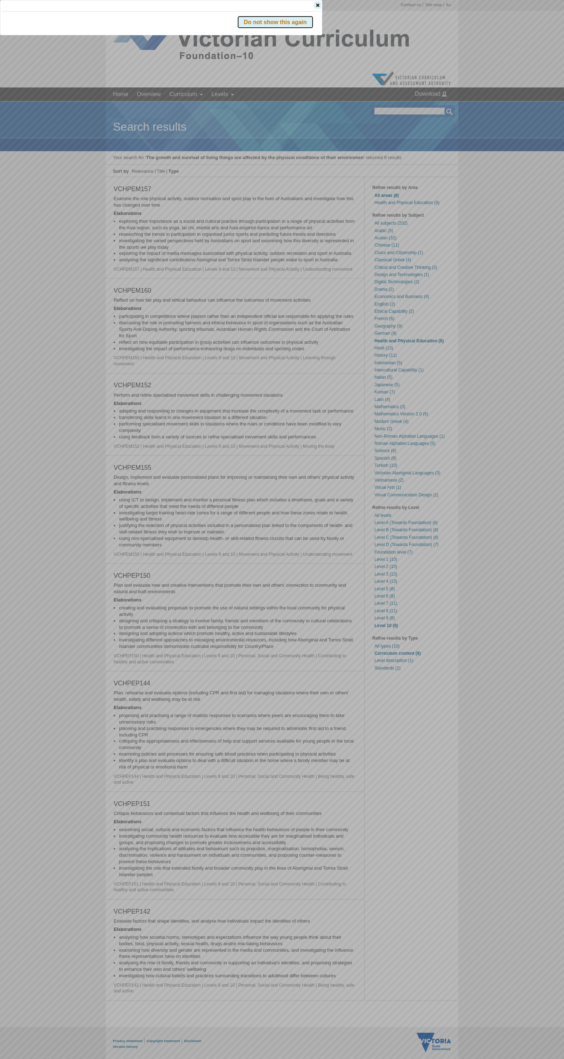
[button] (437, 107)
